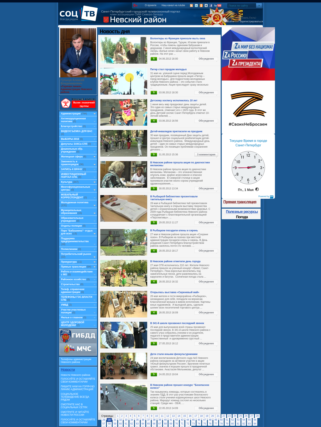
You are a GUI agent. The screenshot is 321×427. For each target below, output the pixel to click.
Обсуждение (206, 58)
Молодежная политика (74, 202)
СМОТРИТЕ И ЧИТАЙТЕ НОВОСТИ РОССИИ (75, 413)
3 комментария (206, 154)
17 (195, 416)
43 (182, 419)
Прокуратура (69, 261)
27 (251, 416)
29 (103, 419)
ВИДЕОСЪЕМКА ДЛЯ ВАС (76, 131)
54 (243, 419)
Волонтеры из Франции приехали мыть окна (177, 38)
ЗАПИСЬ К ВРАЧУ (71, 169)
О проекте (150, 5)
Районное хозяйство (73, 279)
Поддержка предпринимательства (75, 240)
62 (131, 423)
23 (229, 416)
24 (235, 416)
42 (176, 419)
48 (210, 419)
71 (182, 423)
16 (190, 416)
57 (103, 423)
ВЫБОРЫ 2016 (70, 139)
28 (257, 416)
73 (193, 423)
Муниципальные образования (71, 212)
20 (212, 416)
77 (215, 423)
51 (227, 419)
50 (221, 419)
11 (162, 416)
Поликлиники (69, 249)
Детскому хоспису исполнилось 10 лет (173, 100)
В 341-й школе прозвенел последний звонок (177, 323)
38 (154, 419)
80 (232, 423)
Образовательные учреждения (72, 219)
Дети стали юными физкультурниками (174, 354)
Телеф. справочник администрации (73, 291)
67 (159, 423)
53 (238, 419)
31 (115, 419)
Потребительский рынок (76, 254)
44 (187, 419)
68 (165, 423)
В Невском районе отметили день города (175, 261)
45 (193, 419)
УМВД (64, 304)
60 (120, 423)
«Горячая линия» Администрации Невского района (76, 89)
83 (249, 423)
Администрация (70, 113)
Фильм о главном (72, 317)
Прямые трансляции (73, 266)
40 (165, 419)
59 (115, 423)
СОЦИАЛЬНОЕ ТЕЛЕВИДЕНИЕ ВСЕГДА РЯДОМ (75, 397)
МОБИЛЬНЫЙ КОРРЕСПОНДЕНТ (72, 196)
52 (232, 419)
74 (199, 423)
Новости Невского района (75, 375)
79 (227, 423)
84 (255, 423)
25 (240, 416)
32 (120, 419)
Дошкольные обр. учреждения (72, 150)
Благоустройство (72, 126)
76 (210, 423)
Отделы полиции (71, 225)
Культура (66, 182)
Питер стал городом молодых (168, 69)
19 (207, 416)
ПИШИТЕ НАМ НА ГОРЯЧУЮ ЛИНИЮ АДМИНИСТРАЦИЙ (78, 388)
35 (137, 419)
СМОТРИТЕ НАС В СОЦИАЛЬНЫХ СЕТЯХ (74, 406)
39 (159, 419)
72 (187, 423)
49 (215, 419)
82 (243, 423)
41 (171, 419)
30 (109, 419)
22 (223, 416)
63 (137, 423)
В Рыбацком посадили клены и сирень (174, 230)
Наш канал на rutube (173, 5)
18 (201, 416)
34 (131, 419)
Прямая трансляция (239, 202)
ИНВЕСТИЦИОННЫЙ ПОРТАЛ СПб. (73, 175)
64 (143, 423)
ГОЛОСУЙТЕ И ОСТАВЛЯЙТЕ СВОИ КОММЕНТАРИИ (78, 380)
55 (249, 419)
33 (126, 419)
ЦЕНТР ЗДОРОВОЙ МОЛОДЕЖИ (72, 324)
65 (148, 423)
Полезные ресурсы (242, 212)
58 (109, 423)
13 (173, 416)
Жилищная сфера (72, 156)
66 (154, 423)
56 (255, 419)
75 (204, 423)
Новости (68, 370)
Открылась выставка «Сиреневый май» (174, 292)
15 (184, 416)
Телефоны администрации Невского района (76, 361)
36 (143, 419)
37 (148, 419)
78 (221, 423)
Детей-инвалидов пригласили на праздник (176, 131)
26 (246, 416)
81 (238, 423)
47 (204, 419)
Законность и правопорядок (70, 163)
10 (156, 416)
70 (176, 423)
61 (126, 423)
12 (167, 416)
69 (171, 423)
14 (178, 416)
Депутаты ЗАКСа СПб (74, 143)
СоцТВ (80, 16)
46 (199, 419)
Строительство (70, 284)
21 (218, 416)
